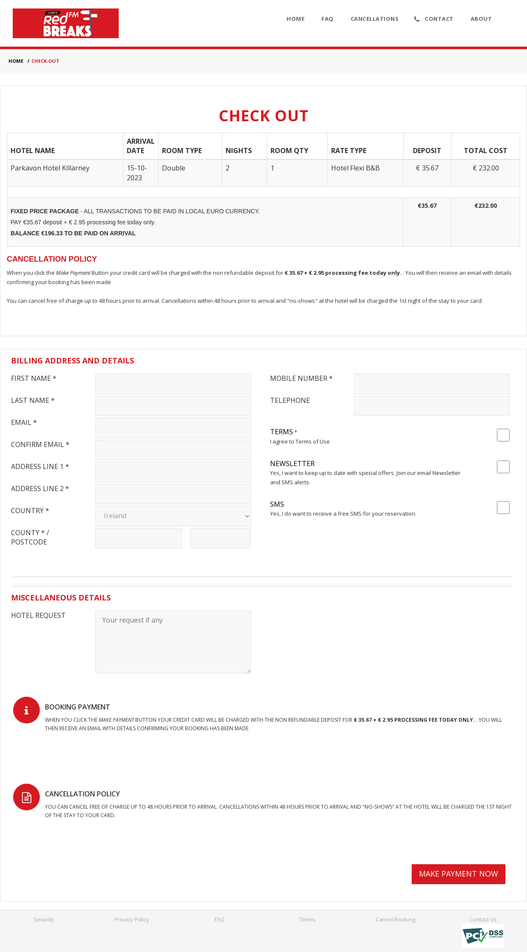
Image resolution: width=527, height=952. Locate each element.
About (481, 18)
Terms (307, 919)
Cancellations (375, 18)
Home (295, 18)
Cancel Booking (395, 919)
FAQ (327, 18)
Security (43, 919)
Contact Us (483, 919)
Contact (434, 18)
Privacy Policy (131, 919)
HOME (15, 61)
